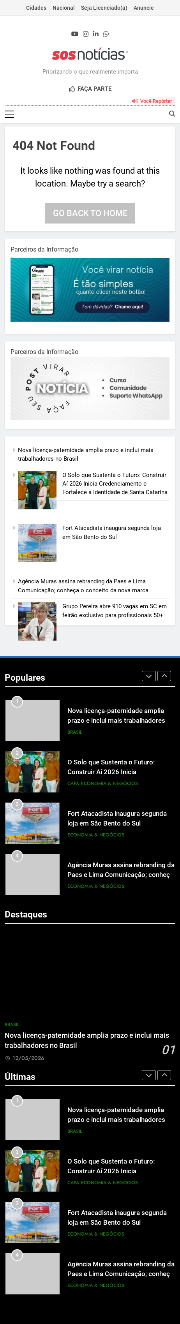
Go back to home (90, 213)
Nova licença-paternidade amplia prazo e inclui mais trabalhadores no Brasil (120, 721)
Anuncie (144, 8)
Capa (73, 783)
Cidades (36, 8)
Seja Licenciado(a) (104, 8)
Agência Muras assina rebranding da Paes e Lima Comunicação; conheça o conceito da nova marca (121, 875)
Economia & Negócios (109, 783)
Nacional (64, 8)
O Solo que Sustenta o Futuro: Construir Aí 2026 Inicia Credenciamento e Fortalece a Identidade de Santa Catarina (115, 484)
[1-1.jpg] (90, 320)
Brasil (74, 732)
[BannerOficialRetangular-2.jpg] (90, 419)
